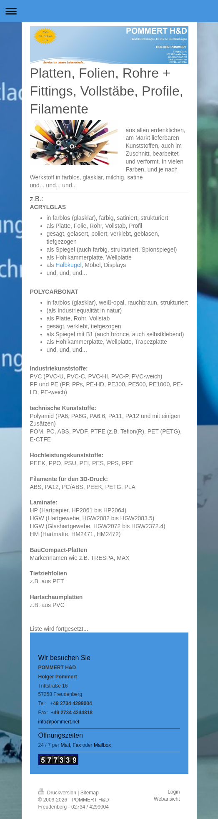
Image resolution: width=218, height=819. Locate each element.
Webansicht (167, 799)
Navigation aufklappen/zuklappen (109, 11)
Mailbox (102, 745)
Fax (77, 745)
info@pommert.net (59, 722)
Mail (65, 745)
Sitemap (89, 793)
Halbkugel (68, 265)
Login (174, 792)
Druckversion (58, 793)
